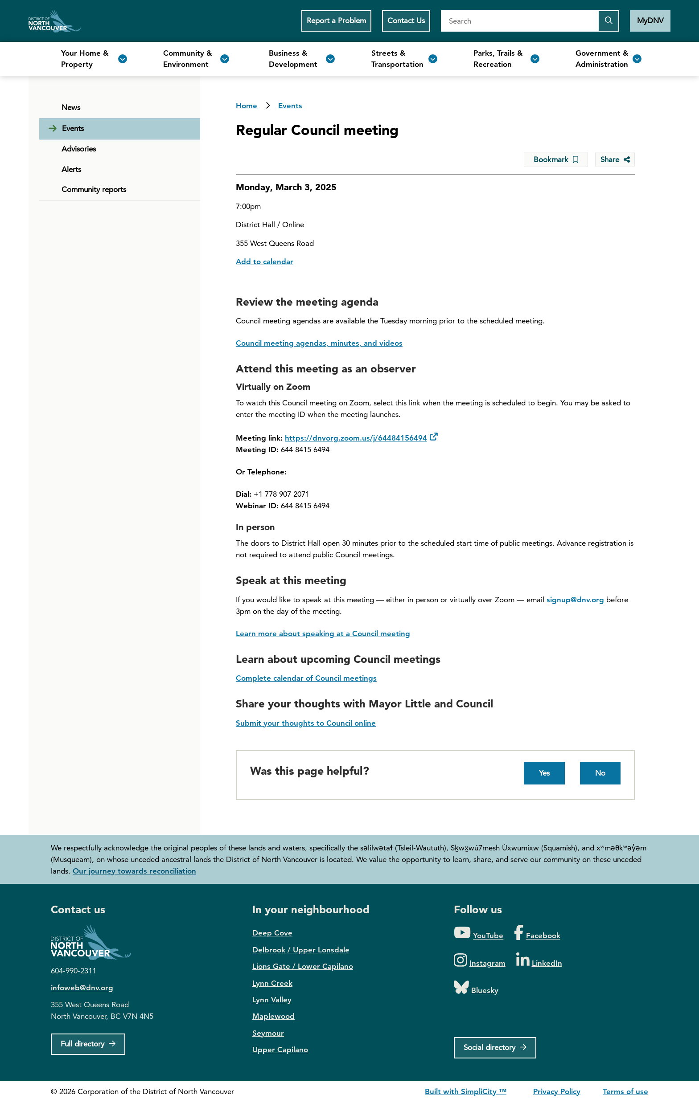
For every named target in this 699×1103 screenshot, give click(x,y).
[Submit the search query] (608, 21)
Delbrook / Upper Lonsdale (301, 949)
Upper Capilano (280, 1049)
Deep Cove (272, 932)
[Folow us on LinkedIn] (539, 960)
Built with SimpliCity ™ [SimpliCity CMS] (465, 1091)
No (600, 772)
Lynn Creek (272, 983)
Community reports (94, 189)
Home (55, 20)
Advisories (79, 148)
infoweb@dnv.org (82, 987)
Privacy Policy (556, 1091)
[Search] (519, 21)
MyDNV (650, 20)
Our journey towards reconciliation (134, 870)
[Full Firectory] (88, 1044)
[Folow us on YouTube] (478, 933)
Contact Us (406, 20)
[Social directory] (495, 1047)
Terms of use (625, 1091)
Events (290, 105)
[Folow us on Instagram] (480, 960)
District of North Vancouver (95, 942)
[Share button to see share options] (615, 159)
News (71, 107)
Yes (544, 772)
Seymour (268, 1033)
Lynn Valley (272, 999)
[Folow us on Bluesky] (476, 988)
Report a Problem (336, 20)
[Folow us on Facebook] (537, 933)
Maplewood (273, 1016)
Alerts (71, 169)
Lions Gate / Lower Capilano (302, 966)
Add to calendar (264, 261)
